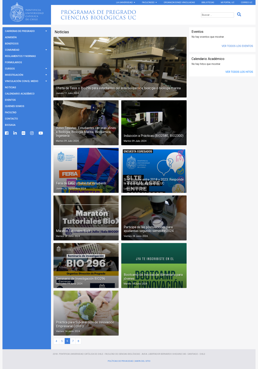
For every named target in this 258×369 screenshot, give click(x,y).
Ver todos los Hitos (239, 71)
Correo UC (246, 2)
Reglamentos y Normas (20, 56)
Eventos (10, 99)
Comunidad (12, 49)
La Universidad (124, 2)
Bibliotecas (208, 2)
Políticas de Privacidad (120, 361)
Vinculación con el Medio (21, 81)
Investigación (14, 74)
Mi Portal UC (227, 2)
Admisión (11, 37)
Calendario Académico (20, 93)
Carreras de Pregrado (20, 31)
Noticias (10, 87)
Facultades (148, 2)
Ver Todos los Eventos (237, 46)
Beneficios (11, 43)
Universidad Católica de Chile (26, 12)
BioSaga (10, 124)
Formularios (13, 62)
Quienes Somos (14, 106)
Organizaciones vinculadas (179, 2)
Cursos (9, 68)
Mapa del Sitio (142, 361)
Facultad (10, 112)
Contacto (11, 118)
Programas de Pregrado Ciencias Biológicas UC (119, 15)
